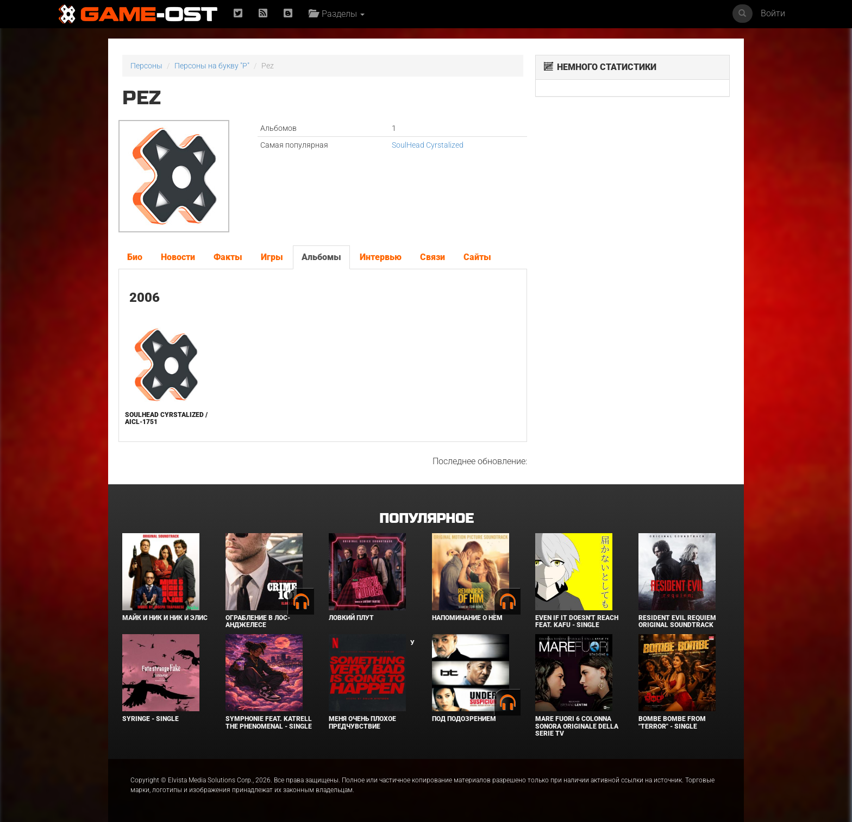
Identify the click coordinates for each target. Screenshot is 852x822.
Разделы (337, 14)
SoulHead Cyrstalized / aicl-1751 (166, 418)
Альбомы (321, 257)
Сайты (477, 257)
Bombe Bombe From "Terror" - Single (672, 722)
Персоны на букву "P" (211, 65)
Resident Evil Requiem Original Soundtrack (677, 621)
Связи (432, 257)
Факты (228, 257)
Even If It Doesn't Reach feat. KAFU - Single (576, 621)
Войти (773, 13)
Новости (178, 257)
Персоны (146, 65)
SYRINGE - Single (150, 719)
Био (134, 257)
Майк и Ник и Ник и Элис (165, 618)
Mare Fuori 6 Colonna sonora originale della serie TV (576, 726)
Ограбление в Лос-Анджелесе (257, 621)
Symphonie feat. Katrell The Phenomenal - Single (268, 722)
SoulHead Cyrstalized (427, 145)
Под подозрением (464, 719)
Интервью (381, 257)
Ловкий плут (351, 618)
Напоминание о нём (467, 618)
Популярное (426, 519)
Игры (272, 257)
